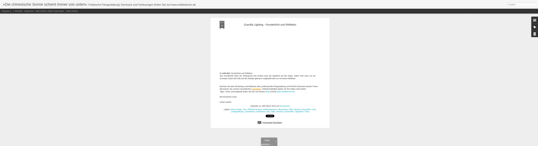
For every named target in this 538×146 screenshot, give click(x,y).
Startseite (18, 11)
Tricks (306, 92)
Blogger (285, 144)
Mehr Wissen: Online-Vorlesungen (50, 11)
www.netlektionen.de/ (285, 73)
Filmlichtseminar (269, 90)
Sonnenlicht (289, 92)
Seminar (279, 92)
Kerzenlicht (306, 90)
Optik (273, 92)
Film (245, 90)
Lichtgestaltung (237, 92)
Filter (291, 90)
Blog (268, 73)
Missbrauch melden (295, 144)
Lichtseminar (250, 92)
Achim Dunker (236, 90)
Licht (314, 90)
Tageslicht (299, 92)
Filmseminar (283, 90)
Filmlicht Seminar (255, 90)
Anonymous (285, 87)
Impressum (29, 11)
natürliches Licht (263, 92)
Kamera (297, 90)
